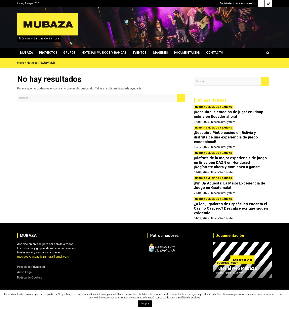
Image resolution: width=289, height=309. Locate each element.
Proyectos (48, 52)
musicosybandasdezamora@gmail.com (43, 256)
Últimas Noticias (212, 100)
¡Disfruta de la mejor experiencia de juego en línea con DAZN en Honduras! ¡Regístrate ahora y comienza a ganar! (230, 162)
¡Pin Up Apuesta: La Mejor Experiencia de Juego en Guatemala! (229, 185)
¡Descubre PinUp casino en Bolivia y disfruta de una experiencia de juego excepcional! (226, 137)
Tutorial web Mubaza (236, 268)
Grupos (69, 52)
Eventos (139, 52)
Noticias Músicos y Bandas (104, 52)
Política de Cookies (29, 277)
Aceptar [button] (145, 303)
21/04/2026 (201, 193)
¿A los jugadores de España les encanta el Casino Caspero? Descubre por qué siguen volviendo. (231, 208)
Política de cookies (189, 297)
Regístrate (225, 3)
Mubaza (26, 52)
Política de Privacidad (31, 267)
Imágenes (160, 52)
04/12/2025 (201, 218)
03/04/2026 (201, 172)
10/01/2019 (223, 273)
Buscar (181, 98)
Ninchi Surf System (223, 122)
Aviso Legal (24, 272)
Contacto (214, 52)
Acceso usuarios (246, 3)
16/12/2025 (201, 147)
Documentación (187, 52)
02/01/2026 (201, 122)
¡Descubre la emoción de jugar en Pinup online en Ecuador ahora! (228, 114)
